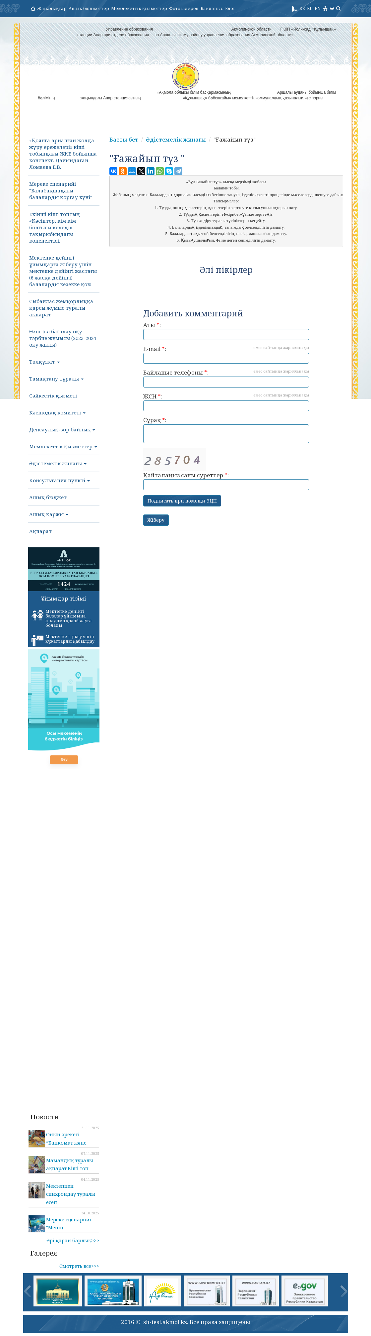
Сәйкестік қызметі (53, 395)
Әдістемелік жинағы (58, 463)
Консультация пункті (59, 480)
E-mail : (226, 354)
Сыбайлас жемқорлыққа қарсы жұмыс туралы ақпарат (61, 308)
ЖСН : (226, 401)
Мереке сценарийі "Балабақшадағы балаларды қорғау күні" (60, 190)
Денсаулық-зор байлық (62, 429)
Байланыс (212, 8)
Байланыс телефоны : (226, 378)
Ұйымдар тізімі (63, 598)
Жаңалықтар (52, 8)
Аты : (226, 330)
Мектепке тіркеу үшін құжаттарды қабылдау (62, 640)
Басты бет (123, 139)
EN (318, 8)
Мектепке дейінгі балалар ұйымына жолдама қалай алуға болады (61, 618)
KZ (302, 8)
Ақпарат (40, 531)
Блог (230, 8)
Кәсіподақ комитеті (57, 412)
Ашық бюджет (48, 497)
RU (310, 8)
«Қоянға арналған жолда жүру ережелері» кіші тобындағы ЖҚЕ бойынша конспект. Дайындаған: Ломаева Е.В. (63, 153)
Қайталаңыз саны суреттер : (226, 469)
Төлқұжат (44, 361)
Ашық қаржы (48, 514)
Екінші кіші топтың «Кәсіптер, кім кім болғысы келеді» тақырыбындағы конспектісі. (54, 227)
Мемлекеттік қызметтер (139, 8)
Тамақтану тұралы (56, 378)
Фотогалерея (184, 8)
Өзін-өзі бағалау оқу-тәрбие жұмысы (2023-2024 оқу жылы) (62, 338)
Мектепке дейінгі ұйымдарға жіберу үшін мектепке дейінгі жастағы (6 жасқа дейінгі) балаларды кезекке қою (63, 270)
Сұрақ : (226, 429)
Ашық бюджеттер (89, 8)
